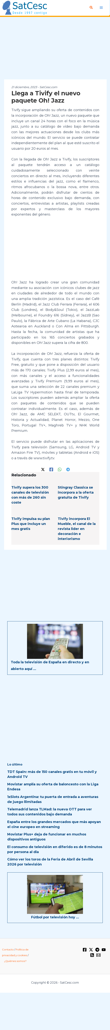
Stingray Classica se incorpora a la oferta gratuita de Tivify (76, 492)
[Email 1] (98, 955)
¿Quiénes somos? (15, 961)
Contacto (8, 949)
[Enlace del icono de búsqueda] (91, 7)
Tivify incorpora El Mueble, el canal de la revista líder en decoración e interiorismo (77, 529)
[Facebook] (51, 469)
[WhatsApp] (60, 469)
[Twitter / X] (43, 469)
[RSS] (92, 955)
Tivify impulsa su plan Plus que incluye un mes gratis (30, 524)
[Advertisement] (55, 48)
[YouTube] (104, 950)
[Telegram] (68, 469)
